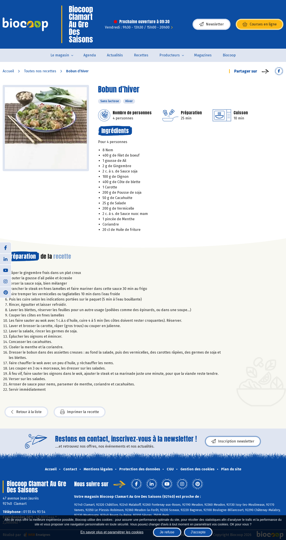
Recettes (141, 55)
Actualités (115, 55)
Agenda (89, 55)
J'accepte (198, 532)
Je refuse (167, 532)
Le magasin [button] (59, 55)
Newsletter (211, 24)
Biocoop (229, 55)
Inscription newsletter (232, 441)
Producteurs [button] (169, 55)
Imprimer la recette (79, 412)
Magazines (203, 55)
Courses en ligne (259, 24)
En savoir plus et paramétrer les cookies (111, 532)
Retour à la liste (26, 412)
